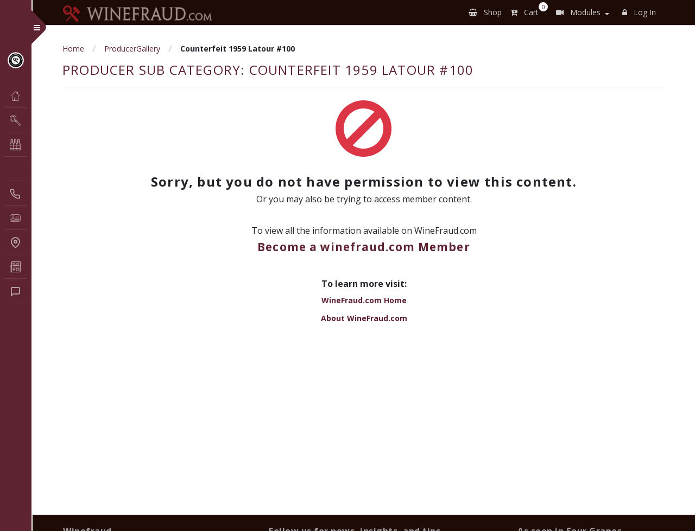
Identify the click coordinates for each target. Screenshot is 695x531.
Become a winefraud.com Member (363, 246)
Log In (639, 12)
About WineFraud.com (364, 318)
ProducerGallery (132, 48)
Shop (485, 12)
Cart (526, 10)
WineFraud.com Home (364, 300)
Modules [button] (578, 12)
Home (73, 48)
